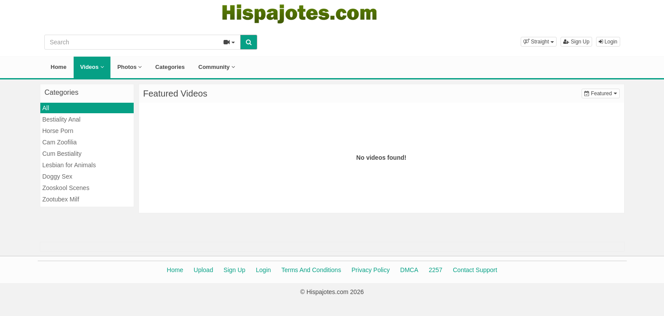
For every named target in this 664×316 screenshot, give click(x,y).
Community (217, 67)
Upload (203, 269)
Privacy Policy (371, 269)
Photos (129, 67)
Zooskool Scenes (66, 187)
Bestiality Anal (62, 119)
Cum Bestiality (62, 153)
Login (608, 42)
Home (59, 67)
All (46, 107)
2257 (435, 269)
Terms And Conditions (311, 269)
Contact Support (475, 269)
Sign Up (576, 42)
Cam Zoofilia (60, 142)
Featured (602, 93)
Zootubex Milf (61, 199)
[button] (539, 42)
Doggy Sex (57, 176)
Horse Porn (58, 130)
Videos (92, 67)
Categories (170, 67)
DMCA (409, 269)
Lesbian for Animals (69, 165)
